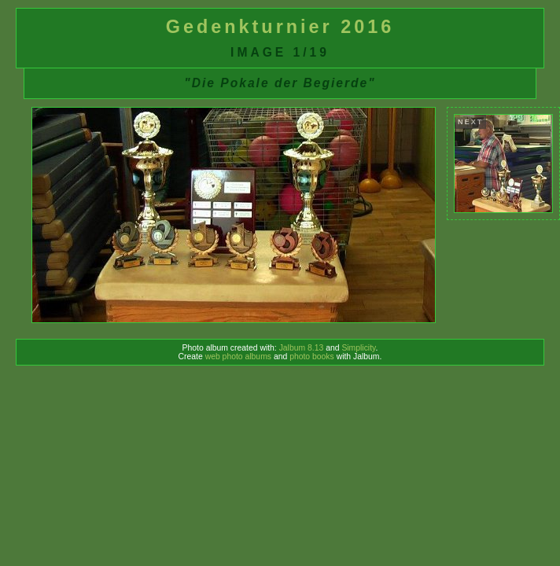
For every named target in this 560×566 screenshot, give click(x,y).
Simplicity (358, 348)
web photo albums (238, 356)
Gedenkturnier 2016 (280, 27)
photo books (311, 356)
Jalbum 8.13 (301, 348)
